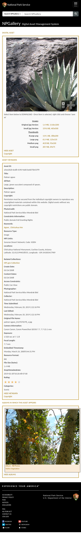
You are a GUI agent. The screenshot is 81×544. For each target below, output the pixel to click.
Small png (34, 147)
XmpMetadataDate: (12, 370)
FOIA (4, 500)
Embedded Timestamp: (14, 348)
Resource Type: (10, 231)
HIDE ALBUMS (10, 474)
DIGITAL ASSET (8, 32)
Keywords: (8, 224)
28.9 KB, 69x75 (49, 147)
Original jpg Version (30, 125)
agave (6, 227)
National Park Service (53, 496)
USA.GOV (5, 516)
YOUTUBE (23, 521)
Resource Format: (11, 355)
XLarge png (33, 136)
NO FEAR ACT (7, 511)
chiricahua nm (16, 227)
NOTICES (5, 502)
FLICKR (6, 528)
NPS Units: (8, 238)
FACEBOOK (7, 521)
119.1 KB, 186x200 (50, 136)
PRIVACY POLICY (8, 497)
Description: (9, 188)
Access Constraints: (12, 281)
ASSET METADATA (9, 160)
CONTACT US (6, 514)
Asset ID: (8, 166)
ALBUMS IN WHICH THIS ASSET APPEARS (19, 402)
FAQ (3, 509)
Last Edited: (9, 311)
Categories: (9, 386)
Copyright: (8, 195)
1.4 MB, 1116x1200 (51, 125)
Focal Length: (9, 340)
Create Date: (9, 266)
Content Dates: (10, 274)
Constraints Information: (14, 216)
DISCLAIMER (6, 505)
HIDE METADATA (11, 393)
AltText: (7, 181)
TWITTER (6, 525)
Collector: (8, 296)
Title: (6, 173)
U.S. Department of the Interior (57, 498)
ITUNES (22, 528)
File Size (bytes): (11, 362)
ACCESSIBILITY (7, 495)
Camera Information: (13, 325)
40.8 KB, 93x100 (49, 143)
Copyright (8, 153)
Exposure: (8, 333)
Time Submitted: (11, 303)
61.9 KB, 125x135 (50, 139)
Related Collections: (12, 259)
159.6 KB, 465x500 (50, 128)
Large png (34, 139)
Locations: (8, 246)
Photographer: (10, 289)
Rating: (7, 377)
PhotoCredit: (9, 209)
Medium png (32, 143)
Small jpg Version (31, 128)
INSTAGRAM (23, 525)
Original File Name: (12, 318)
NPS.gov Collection (12, 263)
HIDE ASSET (9, 150)
